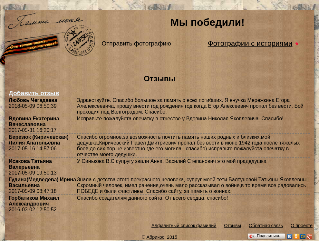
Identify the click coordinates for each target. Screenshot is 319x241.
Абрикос (156, 237)
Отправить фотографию (136, 43)
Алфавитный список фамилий (183, 225)
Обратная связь (266, 225)
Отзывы (232, 225)
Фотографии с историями (250, 43)
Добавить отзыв (34, 93)
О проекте (302, 225)
